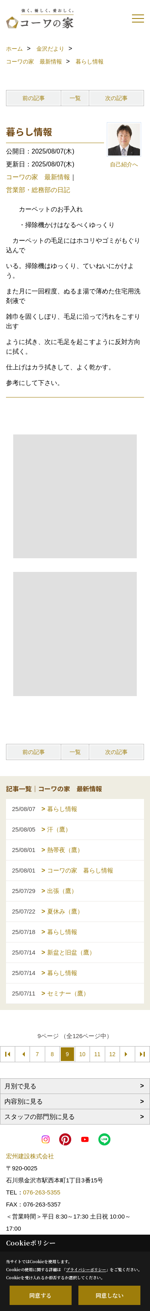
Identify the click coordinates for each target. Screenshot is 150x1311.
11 (97, 1054)
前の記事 (33, 98)
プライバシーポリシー (86, 1269)
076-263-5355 (41, 1192)
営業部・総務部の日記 (38, 189)
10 (82, 1054)
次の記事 (116, 98)
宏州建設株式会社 (30, 1156)
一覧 (75, 98)
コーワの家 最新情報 (38, 177)
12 (112, 1054)
